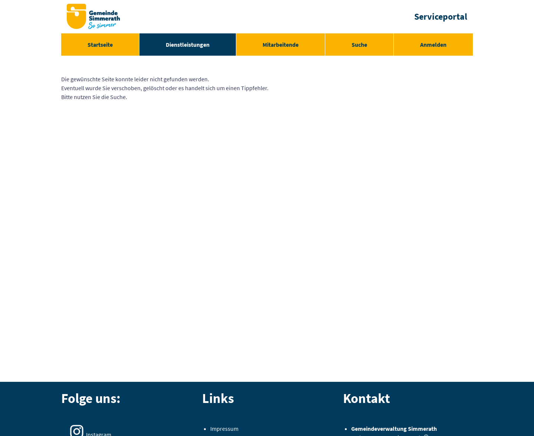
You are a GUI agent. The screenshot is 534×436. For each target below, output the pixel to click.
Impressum (224, 428)
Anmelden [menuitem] (433, 44)
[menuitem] (100, 44)
